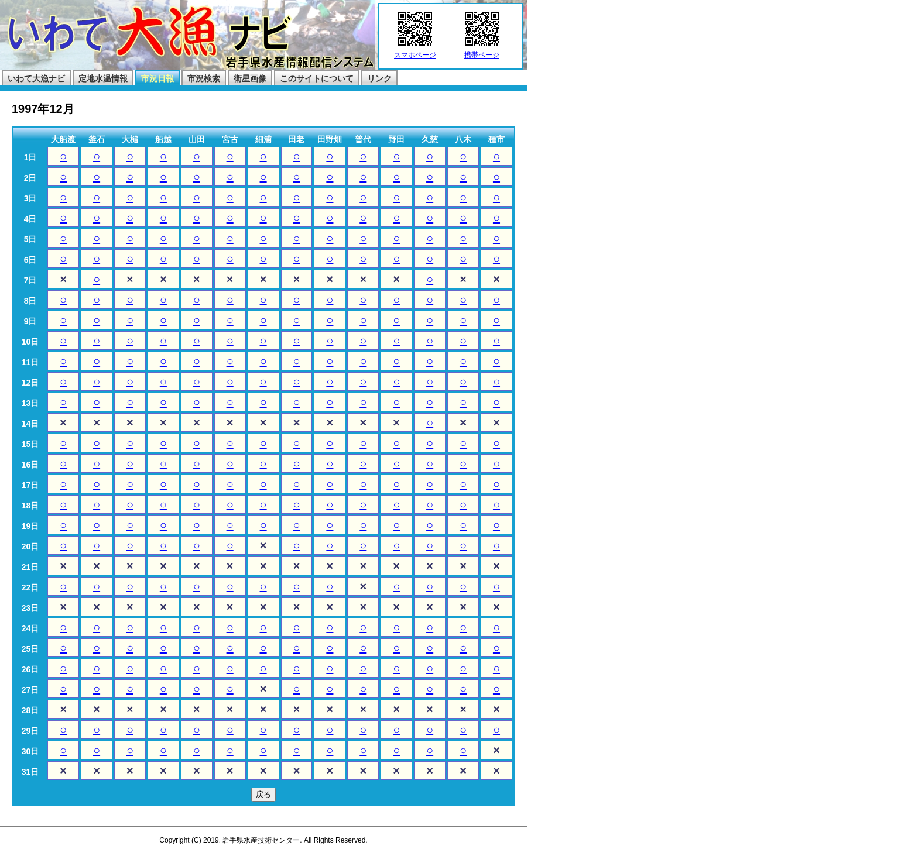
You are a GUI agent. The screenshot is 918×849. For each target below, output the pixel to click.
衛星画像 (250, 78)
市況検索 (203, 78)
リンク (379, 78)
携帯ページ (481, 51)
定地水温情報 (103, 78)
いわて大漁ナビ (36, 78)
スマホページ (415, 51)
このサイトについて (317, 78)
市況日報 (157, 78)
